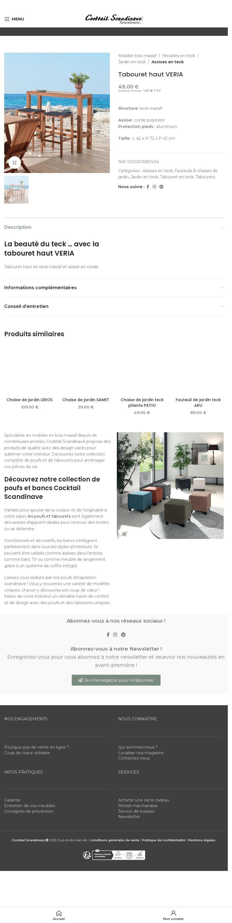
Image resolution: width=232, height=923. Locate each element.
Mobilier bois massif (137, 55)
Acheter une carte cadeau (143, 760)
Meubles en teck (178, 55)
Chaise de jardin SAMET (85, 355)
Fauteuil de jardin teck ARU (198, 363)
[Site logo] (114, 18)
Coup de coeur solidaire (27, 713)
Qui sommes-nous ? (138, 707)
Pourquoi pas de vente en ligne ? (36, 707)
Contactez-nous (134, 718)
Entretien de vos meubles (29, 765)
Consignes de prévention (28, 771)
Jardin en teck (132, 61)
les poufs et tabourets (49, 476)
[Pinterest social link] (161, 187)
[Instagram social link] (154, 187)
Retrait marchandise (138, 765)
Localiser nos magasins (140, 713)
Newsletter (129, 777)
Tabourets (205, 176)
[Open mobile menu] (14, 19)
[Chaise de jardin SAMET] (86, 347)
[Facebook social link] (147, 187)
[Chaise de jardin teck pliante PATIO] (142, 349)
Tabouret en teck (177, 176)
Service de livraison (136, 771)
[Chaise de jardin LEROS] (29, 347)
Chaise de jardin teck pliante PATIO (142, 363)
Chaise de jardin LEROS (29, 355)
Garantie (12, 760)
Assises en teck (168, 61)
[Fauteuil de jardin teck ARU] (198, 349)
